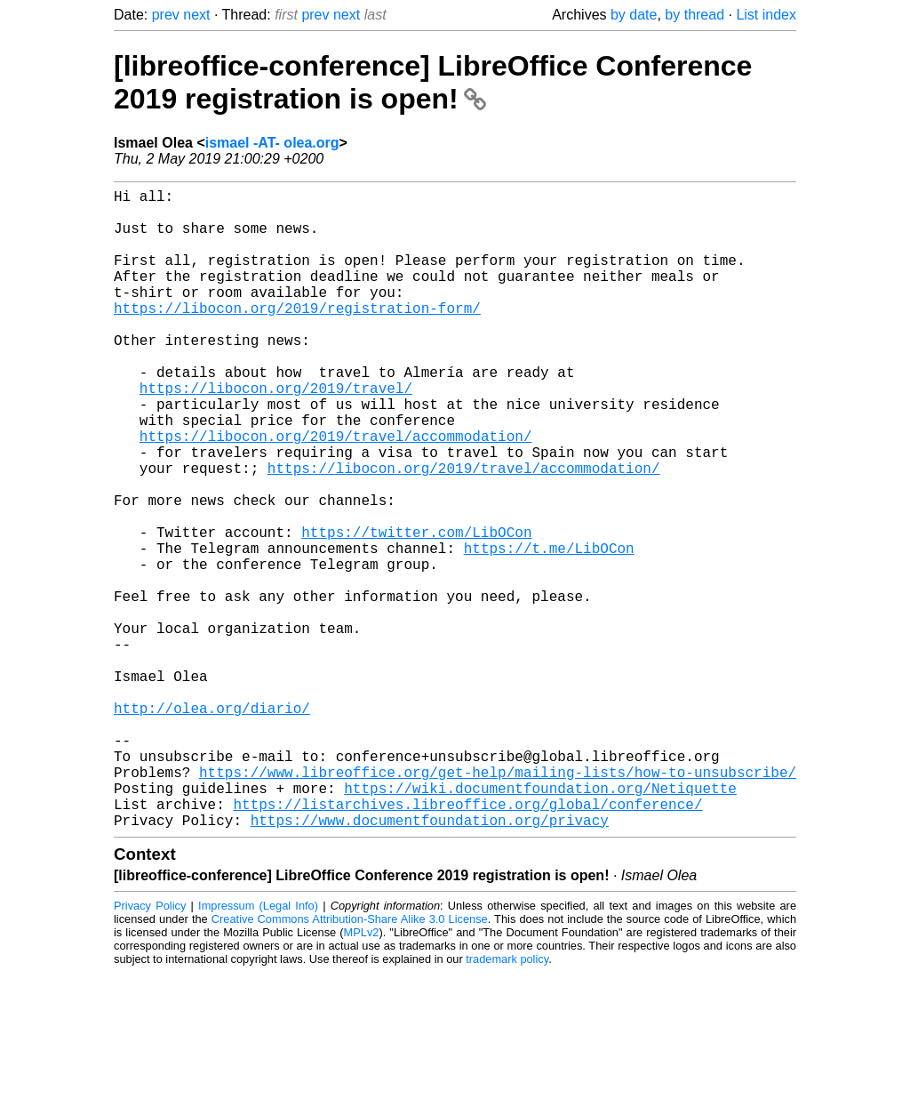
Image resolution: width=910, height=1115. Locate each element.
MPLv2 (361, 1074)
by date (634, 14)
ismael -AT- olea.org (272, 142)
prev (166, 14)
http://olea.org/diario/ (212, 825)
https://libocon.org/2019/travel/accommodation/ (336, 492)
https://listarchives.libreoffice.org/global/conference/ (467, 942)
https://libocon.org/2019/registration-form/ (297, 336)
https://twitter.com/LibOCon (416, 610)
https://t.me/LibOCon (549, 629)
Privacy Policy (150, 1048)
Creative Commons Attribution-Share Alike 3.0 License (350, 1061)
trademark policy (507, 1101)
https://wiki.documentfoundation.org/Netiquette (540, 923)
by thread (694, 14)
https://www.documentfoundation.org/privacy (430, 962)
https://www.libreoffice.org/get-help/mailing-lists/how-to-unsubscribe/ (497, 903)
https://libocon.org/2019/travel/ (276, 434)
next (196, 14)
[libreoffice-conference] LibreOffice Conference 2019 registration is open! (433, 82)
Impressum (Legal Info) (258, 1048)
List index (766, 14)
